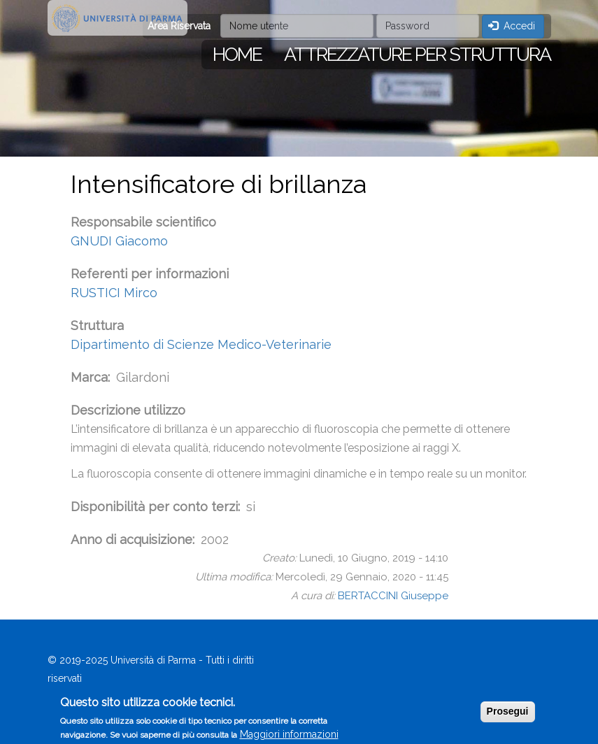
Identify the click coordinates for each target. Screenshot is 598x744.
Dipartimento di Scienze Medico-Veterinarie (201, 344)
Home (237, 54)
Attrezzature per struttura (417, 54)
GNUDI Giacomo (119, 241)
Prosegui (508, 716)
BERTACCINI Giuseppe (393, 595)
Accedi (511, 25)
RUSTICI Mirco (114, 292)
